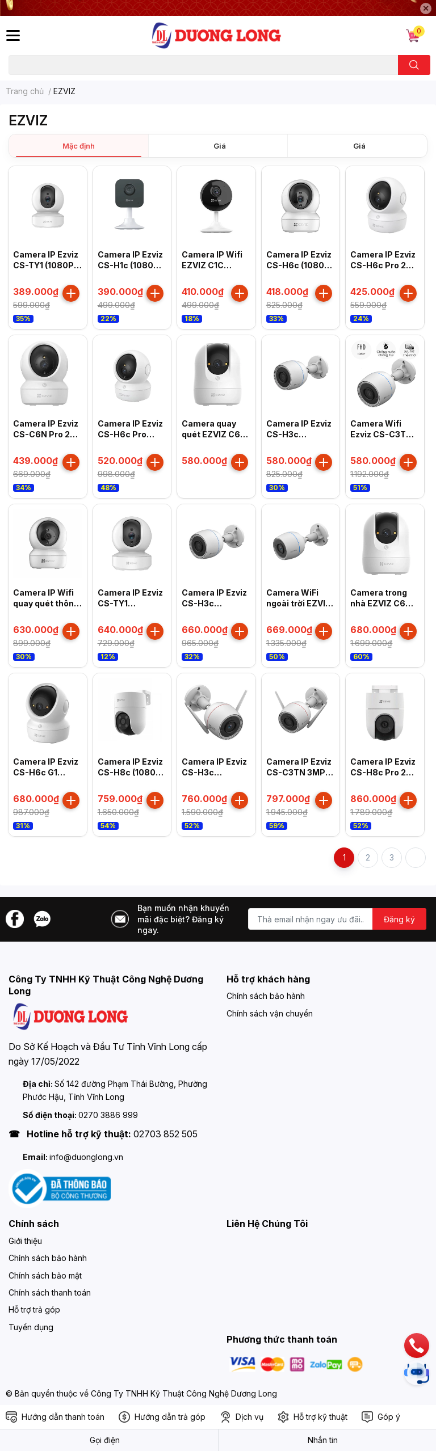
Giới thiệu (25, 1241)
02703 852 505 (165, 1134)
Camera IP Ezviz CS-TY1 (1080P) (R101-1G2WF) (45, 265)
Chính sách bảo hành (266, 996)
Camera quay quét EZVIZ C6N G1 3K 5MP (214, 434)
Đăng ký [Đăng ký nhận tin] (399, 919)
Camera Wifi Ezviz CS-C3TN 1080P (381, 434)
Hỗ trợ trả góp (34, 1309)
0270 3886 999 (108, 1115)
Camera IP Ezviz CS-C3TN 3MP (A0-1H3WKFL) (299, 772)
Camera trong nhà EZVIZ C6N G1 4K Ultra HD (381, 603)
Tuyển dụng (31, 1327)
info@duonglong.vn (86, 1157)
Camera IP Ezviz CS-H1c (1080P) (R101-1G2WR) (130, 265)
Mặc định (78, 145)
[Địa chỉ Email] (337, 919)
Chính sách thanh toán (50, 1292)
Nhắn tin (323, 1440)
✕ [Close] (425, 8)
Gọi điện (105, 1440)
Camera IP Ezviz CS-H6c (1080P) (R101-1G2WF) (299, 265)
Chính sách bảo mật (45, 1275)
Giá (219, 145)
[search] (414, 65)
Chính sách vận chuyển (270, 1013)
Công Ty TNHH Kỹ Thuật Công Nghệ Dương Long (184, 1393)
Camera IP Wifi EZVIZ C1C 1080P (212, 265)
